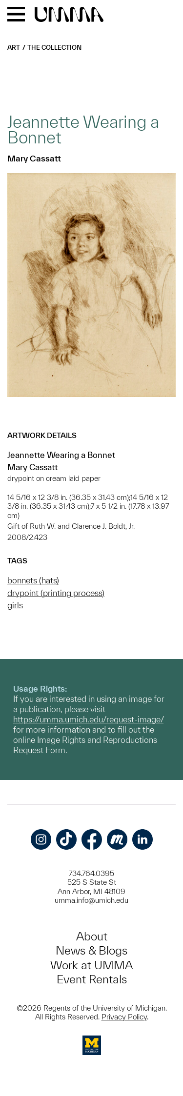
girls (15, 605)
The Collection (54, 47)
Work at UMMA (91, 965)
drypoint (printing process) (55, 593)
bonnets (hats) (33, 580)
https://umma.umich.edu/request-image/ (88, 719)
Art (13, 47)
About (91, 936)
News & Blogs (91, 950)
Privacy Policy (124, 1017)
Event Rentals (92, 979)
